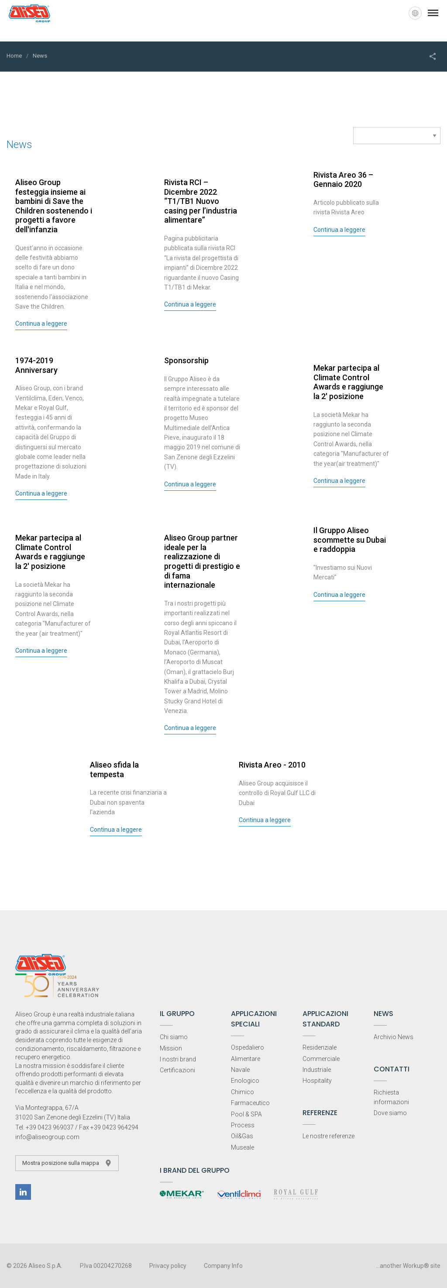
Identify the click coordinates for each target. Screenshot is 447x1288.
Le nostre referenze (328, 1136)
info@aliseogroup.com (47, 1136)
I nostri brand (178, 1059)
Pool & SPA (246, 1114)
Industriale (317, 1069)
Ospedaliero (247, 1047)
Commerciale (321, 1058)
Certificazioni (177, 1070)
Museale (242, 1147)
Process (242, 1125)
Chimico (242, 1091)
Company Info (223, 1265)
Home (14, 55)
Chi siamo (174, 1036)
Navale (240, 1069)
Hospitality (317, 1080)
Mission (171, 1048)
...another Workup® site (408, 1265)
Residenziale (320, 1047)
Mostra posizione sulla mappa (67, 1163)
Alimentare (245, 1058)
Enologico (245, 1080)
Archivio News (393, 1036)
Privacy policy (167, 1265)
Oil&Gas (242, 1136)
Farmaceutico (250, 1102)
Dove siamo (390, 1112)
